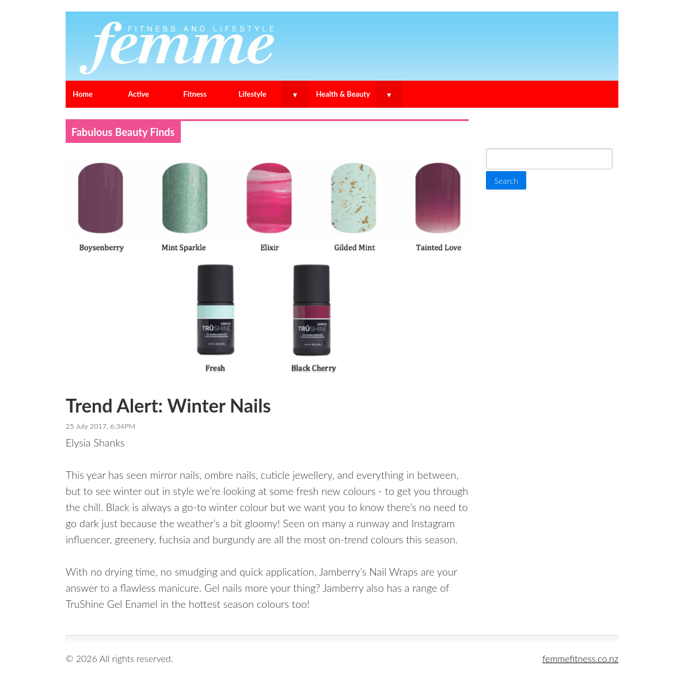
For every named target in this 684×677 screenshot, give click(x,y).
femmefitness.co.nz (580, 658)
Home (83, 94)
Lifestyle (252, 94)
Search (502, 128)
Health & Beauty (343, 94)
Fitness (195, 94)
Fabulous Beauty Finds (123, 132)
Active (138, 94)
